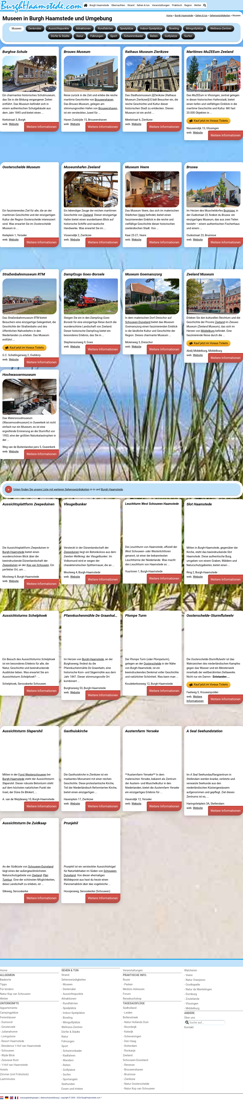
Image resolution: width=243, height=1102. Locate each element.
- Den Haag (129, 1041)
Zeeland (88, 215)
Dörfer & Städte (60, 36)
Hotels (4, 1069)
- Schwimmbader (72, 1050)
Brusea (192, 167)
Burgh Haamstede (99, 5)
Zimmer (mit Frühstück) (14, 1074)
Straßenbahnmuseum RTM (23, 274)
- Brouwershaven (133, 1069)
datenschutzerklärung (49, 1098)
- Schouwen (7, 1050)
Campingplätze (9, 1012)
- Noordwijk (129, 1027)
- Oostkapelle (192, 984)
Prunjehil (71, 823)
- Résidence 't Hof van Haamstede (20, 1046)
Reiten (154, 36)
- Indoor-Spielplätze (73, 1013)
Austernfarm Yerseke (142, 731)
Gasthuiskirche (76, 731)
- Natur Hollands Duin (136, 1022)
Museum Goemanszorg (143, 274)
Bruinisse (229, 210)
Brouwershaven (104, 99)
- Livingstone (7, 1036)
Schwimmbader (133, 36)
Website (14, 124)
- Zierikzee (129, 1079)
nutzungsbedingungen (29, 1098)
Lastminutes (7, 1079)
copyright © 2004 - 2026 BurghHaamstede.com (80, 1098)
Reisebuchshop (132, 998)
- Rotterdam (130, 1046)
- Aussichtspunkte (72, 994)
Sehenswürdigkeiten (74, 979)
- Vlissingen (191, 1003)
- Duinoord (6, 1022)
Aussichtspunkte (59, 28)
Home (3, 970)
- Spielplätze (69, 1008)
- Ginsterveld (7, 1027)
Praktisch (177, 5)
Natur (80, 36)
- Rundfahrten (70, 1003)
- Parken (128, 984)
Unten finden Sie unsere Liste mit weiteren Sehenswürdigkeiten (51, 489)
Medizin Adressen (133, 989)
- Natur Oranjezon (194, 980)
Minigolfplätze (194, 28)
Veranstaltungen (161, 5)
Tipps (3, 984)
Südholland (129, 1008)
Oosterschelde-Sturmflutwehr (210, 615)
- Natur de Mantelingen (198, 989)
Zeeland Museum (200, 274)
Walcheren (190, 970)
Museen (16, 28)
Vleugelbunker (75, 504)
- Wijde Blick (7, 1055)
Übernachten (118, 5)
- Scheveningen (132, 1036)
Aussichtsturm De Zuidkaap (24, 823)
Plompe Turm (136, 615)
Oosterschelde (152, 663)
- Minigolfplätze (71, 1022)
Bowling (174, 28)
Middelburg (208, 331)
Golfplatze (171, 36)
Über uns (189, 1017)
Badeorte (5, 979)
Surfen (188, 36)
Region (188, 5)
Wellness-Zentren (220, 28)
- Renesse (129, 1065)
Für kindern (7, 989)
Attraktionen (83, 28)
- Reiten (66, 1065)
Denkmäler (35, 28)
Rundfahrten (105, 28)
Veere (141, 215)
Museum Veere (137, 167)
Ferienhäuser (8, 1017)
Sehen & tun (143, 5)
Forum (127, 994)
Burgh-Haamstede (13, 552)
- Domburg (190, 994)
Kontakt (189, 1027)
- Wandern (68, 1060)
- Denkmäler (69, 989)
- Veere (188, 975)
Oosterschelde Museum (21, 167)
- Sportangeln (70, 1079)
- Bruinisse (129, 1074)
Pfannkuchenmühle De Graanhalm (91, 615)
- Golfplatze (68, 1069)
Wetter (197, 5)
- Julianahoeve (8, 1031)
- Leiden (127, 1012)
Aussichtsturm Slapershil (22, 731)
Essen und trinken (72, 1088)
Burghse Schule (14, 52)
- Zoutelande (192, 999)
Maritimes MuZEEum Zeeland (209, 52)
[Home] (85, 5)
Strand (130, 5)
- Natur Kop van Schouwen (139, 1088)
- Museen (67, 984)
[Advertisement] (114, 151)
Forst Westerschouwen (32, 774)
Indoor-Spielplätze (151, 28)
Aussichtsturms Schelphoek (24, 615)
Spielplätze (126, 28)
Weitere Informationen (41, 127)
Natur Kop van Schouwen (15, 994)
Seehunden (68, 1084)
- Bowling (67, 1017)
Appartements (8, 1008)
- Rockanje (129, 1050)
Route (126, 979)
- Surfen (66, 1074)
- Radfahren (68, 1055)
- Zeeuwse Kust (9, 1060)
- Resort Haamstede (12, 1041)
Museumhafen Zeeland (82, 167)
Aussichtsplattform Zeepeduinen (28, 504)
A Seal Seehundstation (204, 731)
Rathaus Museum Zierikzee (146, 52)
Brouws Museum (77, 52)
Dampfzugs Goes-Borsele (84, 274)
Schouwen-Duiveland (137, 322)
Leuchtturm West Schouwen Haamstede (152, 504)
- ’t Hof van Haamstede (14, 1065)
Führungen (96, 36)
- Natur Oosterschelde (136, 1083)
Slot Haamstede (199, 504)
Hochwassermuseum (19, 374)
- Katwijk (128, 1031)
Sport (113, 36)
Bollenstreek (130, 1017)
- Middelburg (192, 1008)
